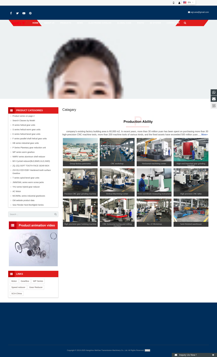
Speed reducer (18, 287)
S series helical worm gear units (27, 129)
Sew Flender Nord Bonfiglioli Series (28, 205)
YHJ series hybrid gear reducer (26, 187)
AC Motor (17, 191)
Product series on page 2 (24, 116)
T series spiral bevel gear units (26, 178)
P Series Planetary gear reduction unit (29, 147)
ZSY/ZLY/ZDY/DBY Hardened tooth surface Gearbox (32, 171)
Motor (14, 281)
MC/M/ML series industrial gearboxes (29, 196)
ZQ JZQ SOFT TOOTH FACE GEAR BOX (31, 166)
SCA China (16, 293)
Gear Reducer (36, 287)
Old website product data (23, 200)
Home (103, 37)
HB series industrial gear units (26, 143)
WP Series (38, 281)
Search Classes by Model (24, 120)
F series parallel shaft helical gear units (30, 138)
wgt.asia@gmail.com (200, 12)
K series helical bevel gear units (26, 134)
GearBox (25, 281)
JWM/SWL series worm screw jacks (28, 182)
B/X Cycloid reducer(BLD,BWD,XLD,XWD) (31, 161)
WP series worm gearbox (24, 152)
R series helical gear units (24, 125)
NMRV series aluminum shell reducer (29, 156)
